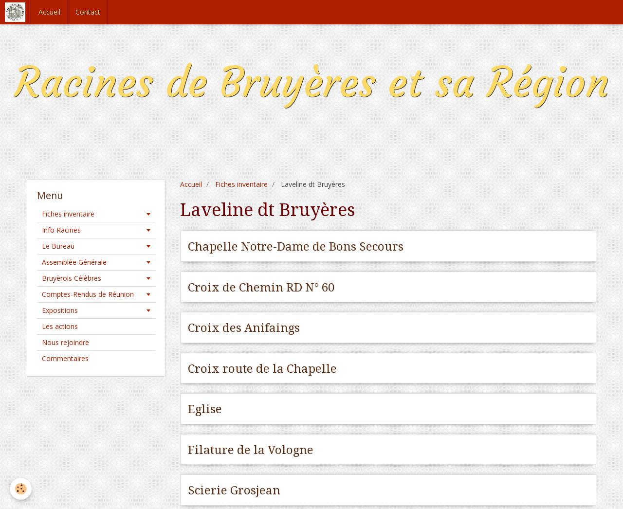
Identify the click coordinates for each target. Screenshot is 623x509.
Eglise (205, 409)
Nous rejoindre (65, 342)
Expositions (60, 310)
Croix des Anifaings (244, 328)
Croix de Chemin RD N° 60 (261, 287)
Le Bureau (58, 246)
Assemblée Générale (74, 262)
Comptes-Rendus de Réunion (88, 294)
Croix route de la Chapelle (262, 368)
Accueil (49, 12)
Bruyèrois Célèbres (71, 278)
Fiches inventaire (241, 184)
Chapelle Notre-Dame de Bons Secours (295, 247)
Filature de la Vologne (250, 449)
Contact (87, 12)
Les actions (60, 326)
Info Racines (61, 230)
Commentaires (65, 358)
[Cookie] (21, 489)
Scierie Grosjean (234, 490)
